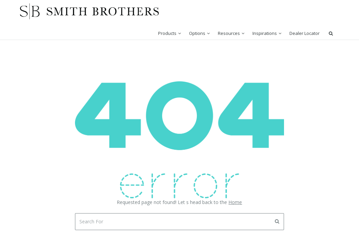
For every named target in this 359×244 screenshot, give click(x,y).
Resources (229, 33)
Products (167, 33)
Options (197, 33)
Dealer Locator (304, 33)
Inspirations (264, 33)
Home (235, 202)
